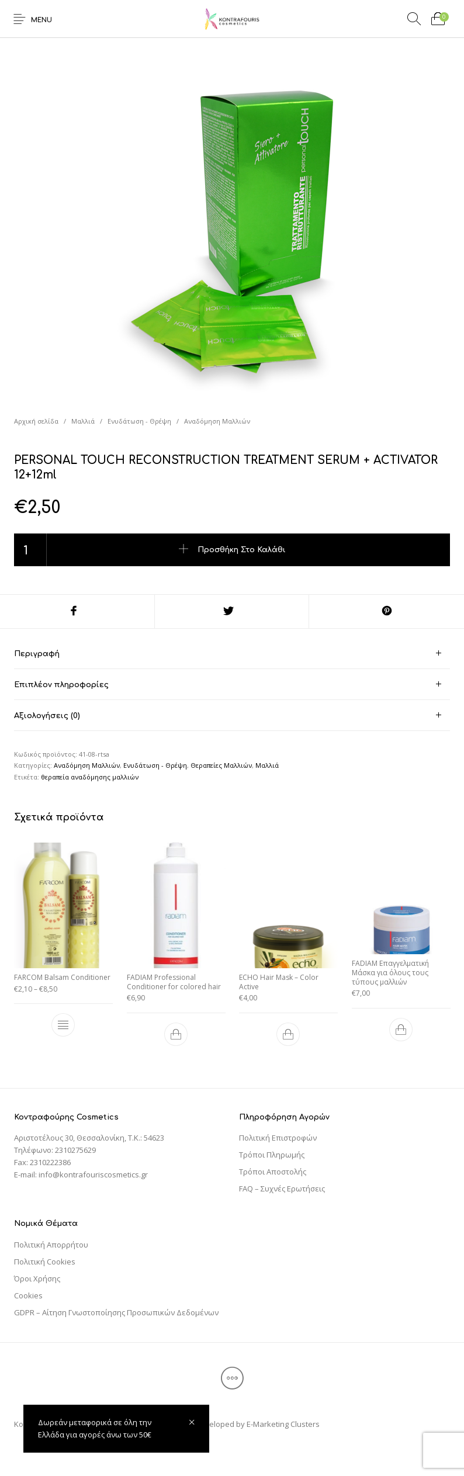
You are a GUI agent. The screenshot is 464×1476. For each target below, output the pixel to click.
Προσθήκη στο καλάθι (242, 550)
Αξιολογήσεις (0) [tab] (47, 716)
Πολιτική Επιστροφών (278, 1137)
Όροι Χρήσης (37, 1278)
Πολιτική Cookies (44, 1261)
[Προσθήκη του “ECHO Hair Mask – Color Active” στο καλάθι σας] (288, 1034)
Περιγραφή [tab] (37, 654)
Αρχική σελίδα (36, 421)
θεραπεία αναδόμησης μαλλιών (89, 776)
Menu (41, 20)
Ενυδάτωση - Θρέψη (139, 421)
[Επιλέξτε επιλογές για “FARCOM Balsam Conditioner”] (63, 1025)
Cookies (28, 1295)
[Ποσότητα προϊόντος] (30, 549)
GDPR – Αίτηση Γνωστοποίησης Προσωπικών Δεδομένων (116, 1312)
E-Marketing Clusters (283, 1424)
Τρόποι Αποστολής (272, 1171)
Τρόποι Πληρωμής (271, 1154)
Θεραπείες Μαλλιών (221, 765)
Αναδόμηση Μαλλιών (217, 421)
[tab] (232, 653)
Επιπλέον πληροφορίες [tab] (61, 685)
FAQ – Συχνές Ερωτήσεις (282, 1188)
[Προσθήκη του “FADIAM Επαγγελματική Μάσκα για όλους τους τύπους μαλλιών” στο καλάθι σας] (401, 1029)
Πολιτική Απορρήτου (51, 1244)
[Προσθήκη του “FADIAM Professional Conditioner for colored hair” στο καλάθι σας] (176, 1034)
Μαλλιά (83, 421)
